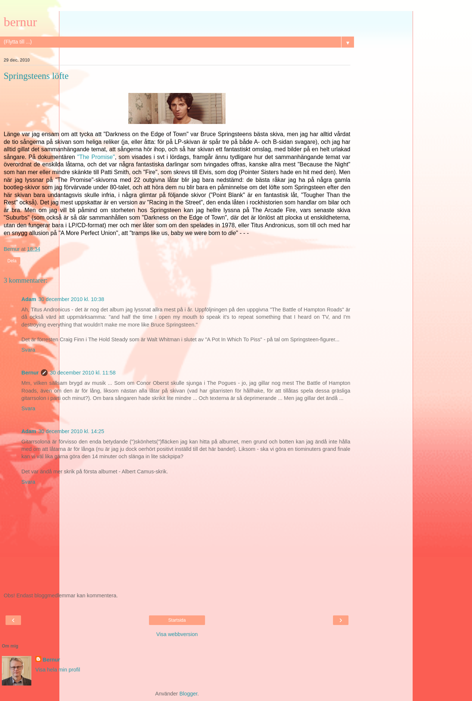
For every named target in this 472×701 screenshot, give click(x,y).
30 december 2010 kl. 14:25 (71, 431)
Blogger (188, 694)
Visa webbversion (177, 634)
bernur (20, 22)
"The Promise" (96, 157)
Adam (28, 299)
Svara (28, 350)
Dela (12, 260)
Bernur (30, 373)
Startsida (176, 620)
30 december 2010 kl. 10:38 (71, 299)
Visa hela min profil (57, 670)
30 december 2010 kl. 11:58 (82, 373)
